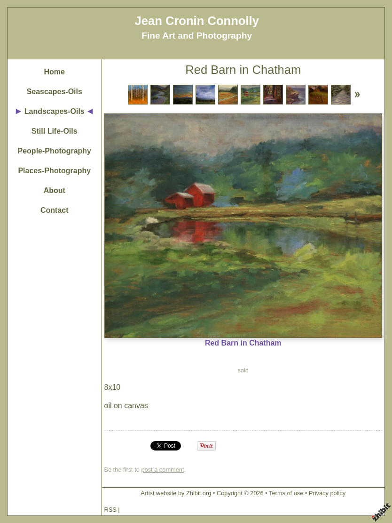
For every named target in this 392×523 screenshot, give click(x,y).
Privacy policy (327, 493)
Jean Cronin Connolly (196, 20)
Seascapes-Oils (54, 92)
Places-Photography (54, 171)
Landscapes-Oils (54, 111)
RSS (110, 509)
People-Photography (54, 151)
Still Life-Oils (54, 131)
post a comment (162, 469)
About (54, 190)
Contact (54, 210)
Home (54, 72)
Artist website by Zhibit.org (176, 493)
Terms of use (286, 493)
